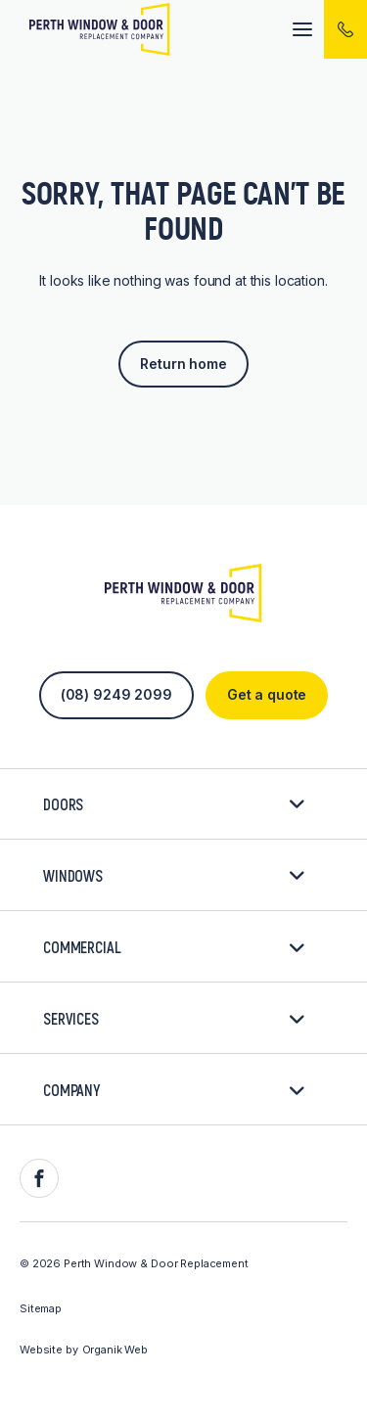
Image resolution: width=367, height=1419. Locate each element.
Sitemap (41, 1308)
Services (173, 1018)
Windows (173, 875)
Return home (183, 363)
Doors (173, 804)
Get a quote (266, 694)
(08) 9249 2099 (116, 694)
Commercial (173, 947)
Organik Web (115, 1349)
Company (173, 1089)
